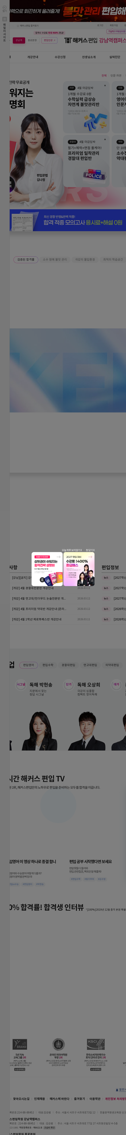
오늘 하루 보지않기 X (72, 550)
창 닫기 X (90, 550)
